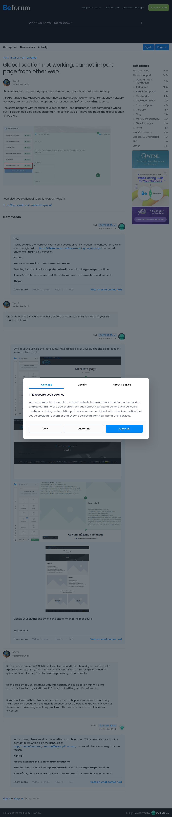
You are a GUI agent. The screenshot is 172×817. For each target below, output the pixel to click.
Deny (45, 428)
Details (82, 384)
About (122, 384)
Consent (46, 384)
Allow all (124, 428)
